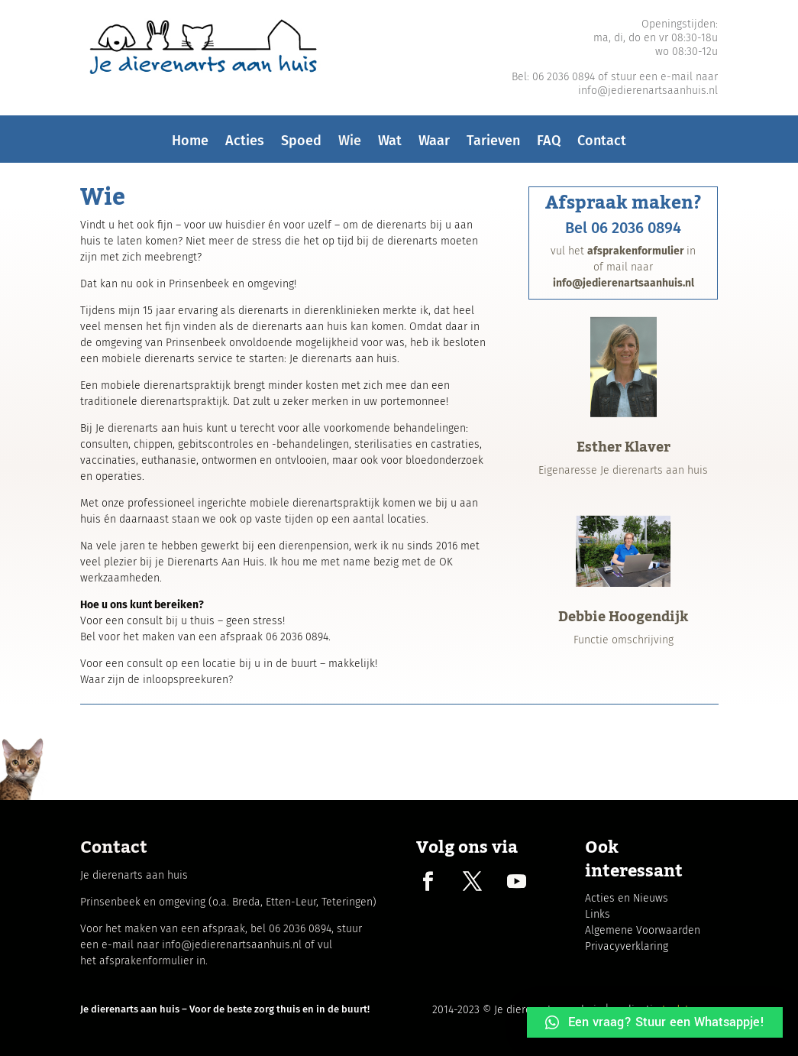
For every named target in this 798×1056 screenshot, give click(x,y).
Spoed (301, 145)
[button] (655, 1022)
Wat (390, 145)
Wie (349, 145)
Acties (244, 145)
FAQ (549, 145)
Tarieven (493, 145)
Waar (434, 145)
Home (190, 145)
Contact (601, 145)
